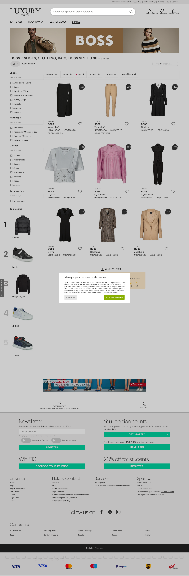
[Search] (131, 11)
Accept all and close (114, 297)
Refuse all (70, 297)
